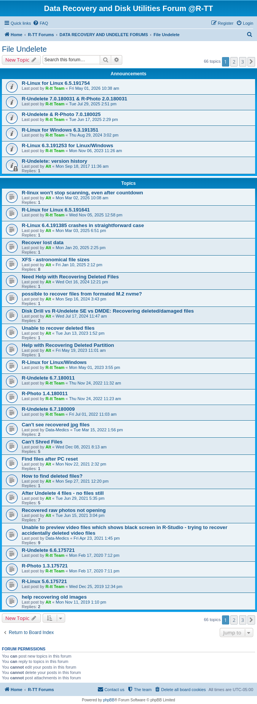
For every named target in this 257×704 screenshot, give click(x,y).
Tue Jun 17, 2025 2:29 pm (93, 119)
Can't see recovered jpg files (55, 424)
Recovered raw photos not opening (64, 510)
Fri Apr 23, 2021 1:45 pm (96, 538)
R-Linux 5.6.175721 (44, 581)
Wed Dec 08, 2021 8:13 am (81, 447)
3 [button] (242, 61)
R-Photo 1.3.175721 (45, 566)
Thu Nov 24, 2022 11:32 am (95, 383)
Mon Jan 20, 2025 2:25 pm (80, 247)
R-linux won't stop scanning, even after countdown (82, 192)
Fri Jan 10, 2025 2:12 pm (79, 264)
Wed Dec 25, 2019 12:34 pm (96, 586)
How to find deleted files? (52, 476)
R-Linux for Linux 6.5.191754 (56, 83)
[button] (251, 61)
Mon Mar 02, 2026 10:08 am (82, 197)
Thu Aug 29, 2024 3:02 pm (94, 135)
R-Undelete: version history (54, 161)
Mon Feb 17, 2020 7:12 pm (94, 555)
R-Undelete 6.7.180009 (48, 409)
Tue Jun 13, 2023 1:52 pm (80, 333)
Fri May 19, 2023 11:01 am (80, 350)
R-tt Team (54, 88)
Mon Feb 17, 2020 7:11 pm (94, 571)
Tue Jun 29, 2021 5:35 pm (80, 498)
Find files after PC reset (50, 459)
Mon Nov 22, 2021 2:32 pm (81, 464)
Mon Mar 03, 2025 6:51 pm (81, 230)
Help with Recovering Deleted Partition (68, 345)
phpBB (109, 700)
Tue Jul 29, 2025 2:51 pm (93, 104)
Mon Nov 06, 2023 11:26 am (95, 150)
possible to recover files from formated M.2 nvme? (82, 294)
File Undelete (24, 49)
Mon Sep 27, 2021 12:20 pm (82, 481)
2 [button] (234, 61)
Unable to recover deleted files (58, 328)
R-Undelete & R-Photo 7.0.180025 (61, 114)
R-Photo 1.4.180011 (45, 393)
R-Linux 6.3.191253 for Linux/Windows (67, 145)
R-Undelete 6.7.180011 (48, 378)
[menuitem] (40, 23)
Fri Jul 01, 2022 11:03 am (93, 414)
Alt (48, 166)
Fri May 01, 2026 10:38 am (94, 88)
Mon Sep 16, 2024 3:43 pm (81, 299)
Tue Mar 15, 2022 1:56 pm (98, 429)
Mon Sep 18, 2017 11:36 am (82, 166)
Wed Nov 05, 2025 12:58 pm (96, 215)
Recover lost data (43, 242)
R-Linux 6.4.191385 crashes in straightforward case (83, 225)
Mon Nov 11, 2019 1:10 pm (81, 602)
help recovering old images (54, 597)
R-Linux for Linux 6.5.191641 (56, 210)
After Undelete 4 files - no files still (63, 493)
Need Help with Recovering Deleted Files (70, 277)
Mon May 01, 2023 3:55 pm (94, 367)
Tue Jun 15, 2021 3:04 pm (80, 515)
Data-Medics (57, 429)
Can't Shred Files (42, 442)
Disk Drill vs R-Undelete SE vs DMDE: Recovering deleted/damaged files (108, 311)
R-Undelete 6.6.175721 (48, 550)
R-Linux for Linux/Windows (54, 362)
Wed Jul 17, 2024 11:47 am (81, 316)
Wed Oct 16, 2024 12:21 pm (82, 282)
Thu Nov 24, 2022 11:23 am (95, 398)
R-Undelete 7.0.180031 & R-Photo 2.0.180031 (74, 99)
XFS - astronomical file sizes (55, 259)
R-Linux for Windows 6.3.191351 (60, 130)
